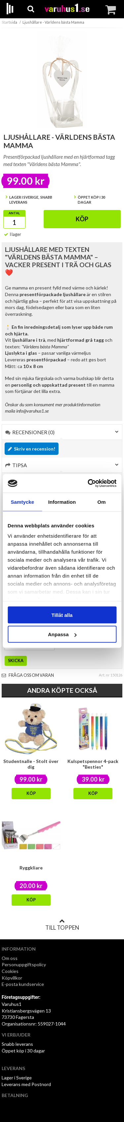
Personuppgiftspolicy (24, 964)
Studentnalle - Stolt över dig (31, 764)
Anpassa (62, 634)
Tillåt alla (62, 615)
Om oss (10, 958)
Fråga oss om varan (28, 675)
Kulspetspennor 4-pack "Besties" (92, 764)
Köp (82, 219)
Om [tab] (102, 501)
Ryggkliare (31, 867)
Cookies (10, 971)
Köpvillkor (12, 978)
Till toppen (62, 924)
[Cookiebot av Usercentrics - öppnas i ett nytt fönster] (88, 483)
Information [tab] (62, 501)
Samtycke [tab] (22, 501)
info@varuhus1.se (32, 411)
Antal (14, 213)
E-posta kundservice (23, 984)
